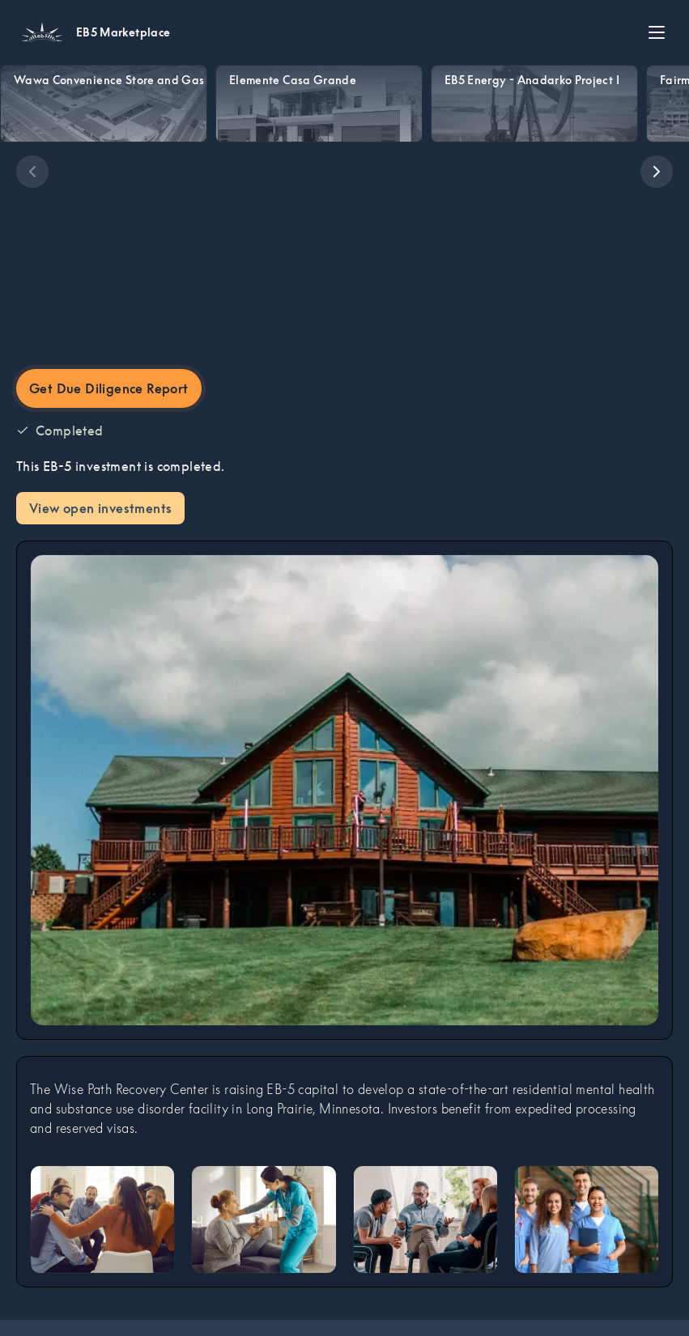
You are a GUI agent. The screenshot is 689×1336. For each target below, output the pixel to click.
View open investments (100, 508)
